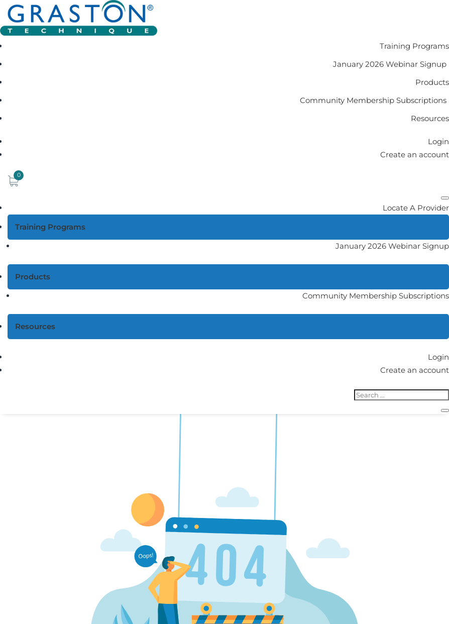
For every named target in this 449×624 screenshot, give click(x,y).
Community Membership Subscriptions (373, 100)
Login (438, 141)
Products (432, 82)
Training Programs (414, 46)
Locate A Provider (416, 208)
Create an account (414, 154)
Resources (430, 118)
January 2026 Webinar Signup (389, 64)
